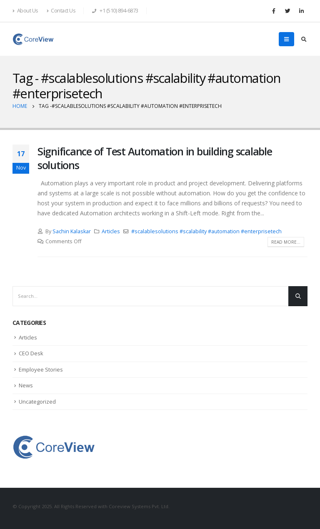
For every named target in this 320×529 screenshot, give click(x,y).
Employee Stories (41, 369)
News (26, 385)
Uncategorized (37, 401)
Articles (111, 231)
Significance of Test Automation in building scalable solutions (155, 158)
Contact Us (61, 10)
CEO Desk (31, 353)
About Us (25, 10)
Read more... (285, 242)
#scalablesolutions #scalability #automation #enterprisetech (206, 231)
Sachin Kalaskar (71, 231)
